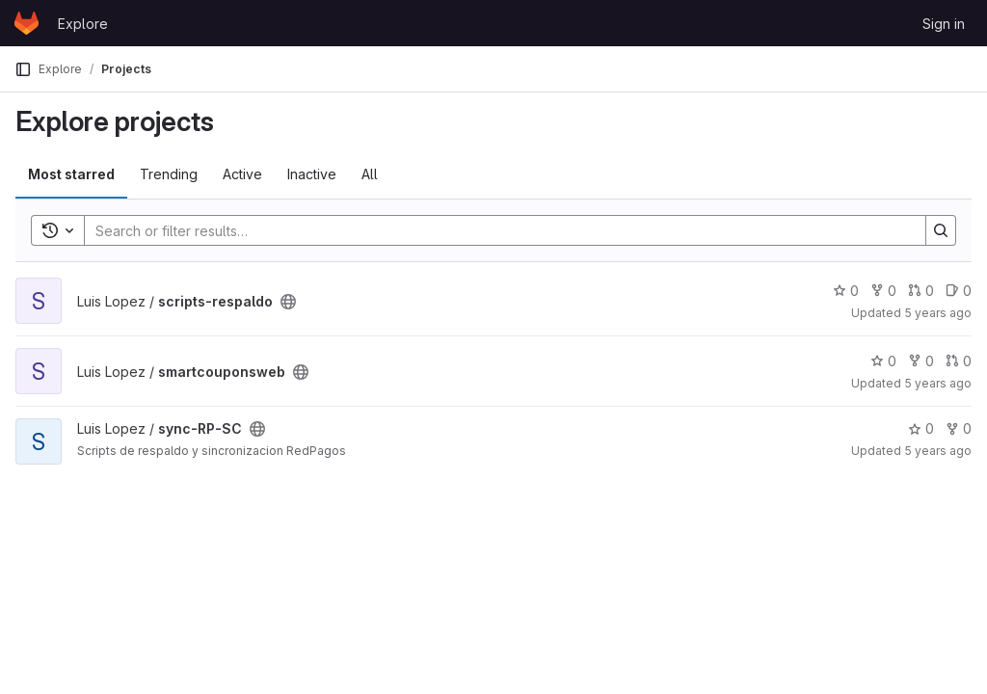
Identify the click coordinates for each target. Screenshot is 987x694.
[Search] (495, 230)
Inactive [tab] (311, 174)
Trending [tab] (169, 174)
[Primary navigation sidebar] (23, 69)
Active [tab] (242, 174)
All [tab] (369, 174)
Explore (83, 23)
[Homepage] (26, 23)
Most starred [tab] (71, 174)
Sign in (943, 23)
